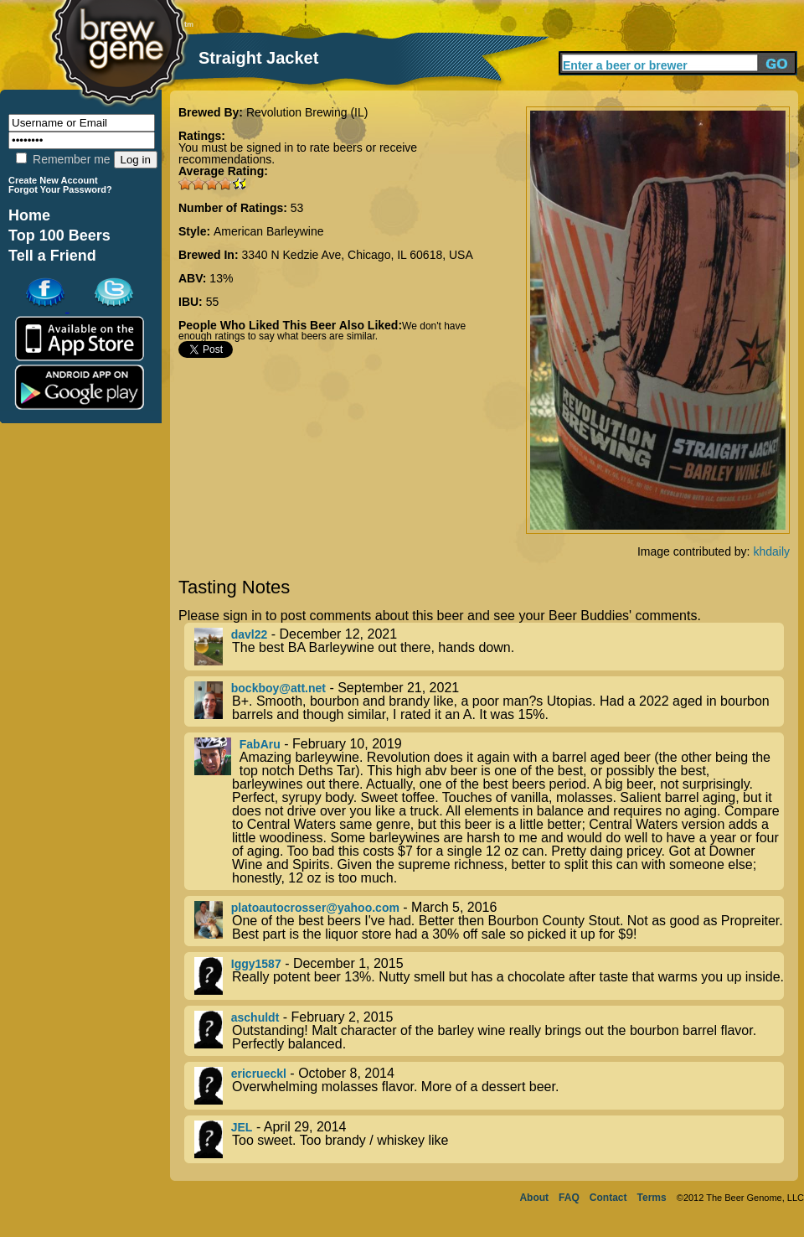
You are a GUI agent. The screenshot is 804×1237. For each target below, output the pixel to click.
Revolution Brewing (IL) (307, 112)
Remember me (63, 159)
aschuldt (255, 1017)
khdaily (771, 551)
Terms (652, 1197)
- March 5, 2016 (489, 921)
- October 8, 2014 (489, 1086)
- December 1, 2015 (489, 976)
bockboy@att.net (278, 688)
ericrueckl (258, 1073)
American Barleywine (269, 231)
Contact (608, 1197)
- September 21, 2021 (489, 701)
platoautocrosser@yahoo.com (315, 907)
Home (29, 215)
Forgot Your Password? (60, 189)
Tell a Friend (52, 255)
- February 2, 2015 (489, 1031)
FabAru (260, 744)
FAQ (569, 1197)
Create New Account (53, 180)
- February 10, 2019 (489, 811)
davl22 (249, 634)
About (534, 1197)
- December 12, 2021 (489, 646)
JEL (242, 1127)
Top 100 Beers (59, 235)
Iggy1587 (256, 963)
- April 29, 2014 (489, 1139)
